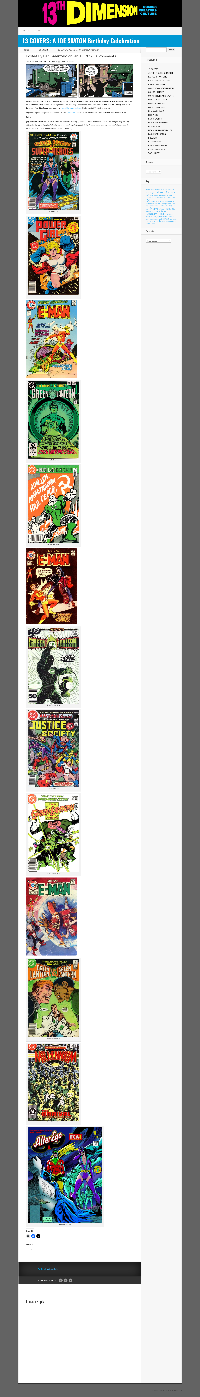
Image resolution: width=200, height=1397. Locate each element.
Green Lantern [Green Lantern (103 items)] (153, 206)
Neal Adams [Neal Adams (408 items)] (160, 211)
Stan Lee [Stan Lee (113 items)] (171, 217)
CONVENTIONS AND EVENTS (161, 96)
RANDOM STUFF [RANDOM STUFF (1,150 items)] (156, 214)
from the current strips (71, 108)
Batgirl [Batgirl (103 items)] (152, 193)
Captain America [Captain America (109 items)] (166, 195)
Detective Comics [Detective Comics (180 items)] (167, 201)
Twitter (70, 1281)
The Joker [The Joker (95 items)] (149, 221)
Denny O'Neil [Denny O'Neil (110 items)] (155, 201)
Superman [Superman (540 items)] (164, 218)
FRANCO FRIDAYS (156, 111)
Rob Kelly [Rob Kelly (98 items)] (154, 217)
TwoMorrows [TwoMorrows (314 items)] (165, 221)
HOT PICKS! (153, 115)
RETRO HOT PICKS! (156, 149)
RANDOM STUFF (155, 141)
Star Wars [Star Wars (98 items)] (155, 219)
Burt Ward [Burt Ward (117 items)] (157, 195)
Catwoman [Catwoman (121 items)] (149, 198)
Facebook (66, 1281)
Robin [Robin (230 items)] (148, 216)
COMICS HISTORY (156, 92)
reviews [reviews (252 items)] (170, 214)
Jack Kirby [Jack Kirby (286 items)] (167, 205)
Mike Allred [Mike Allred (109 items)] (149, 211)
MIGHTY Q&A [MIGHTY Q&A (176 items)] (170, 209)
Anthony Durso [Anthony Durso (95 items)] (159, 190)
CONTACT (38, 30)
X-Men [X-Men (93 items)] (153, 223)
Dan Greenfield (55, 55)
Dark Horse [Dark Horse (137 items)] (171, 198)
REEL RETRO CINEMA (157, 145)
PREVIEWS (153, 138)
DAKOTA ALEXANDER (157, 99)
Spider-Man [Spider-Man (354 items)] (162, 216)
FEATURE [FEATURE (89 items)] (158, 204)
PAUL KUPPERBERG (157, 134)
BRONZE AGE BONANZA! (159, 80)
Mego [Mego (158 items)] (162, 209)
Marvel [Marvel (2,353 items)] (155, 208)
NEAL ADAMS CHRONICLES (160, 130)
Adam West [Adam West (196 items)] (150, 189)
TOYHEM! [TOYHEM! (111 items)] (155, 221)
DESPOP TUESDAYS (156, 103)
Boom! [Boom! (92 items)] (151, 195)
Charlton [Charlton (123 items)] (157, 198)
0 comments (106, 55)
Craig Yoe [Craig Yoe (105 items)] (163, 198)
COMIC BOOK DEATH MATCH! (161, 88)
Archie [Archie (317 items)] (168, 189)
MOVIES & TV (154, 126)
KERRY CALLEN (155, 118)
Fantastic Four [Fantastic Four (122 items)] (150, 204)
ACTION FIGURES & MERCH (160, 73)
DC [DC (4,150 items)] (148, 200)
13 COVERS (43, 49)
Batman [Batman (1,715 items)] (160, 192)
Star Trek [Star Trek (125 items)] (149, 219)
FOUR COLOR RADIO (157, 107)
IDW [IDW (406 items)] (161, 205)
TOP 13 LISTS (154, 153)
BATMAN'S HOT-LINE (157, 76)
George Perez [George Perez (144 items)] (166, 203)
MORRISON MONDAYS (158, 122)
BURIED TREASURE (156, 84)
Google (61, 1281)
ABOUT (26, 30)
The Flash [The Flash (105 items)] (172, 219)
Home (26, 49)
